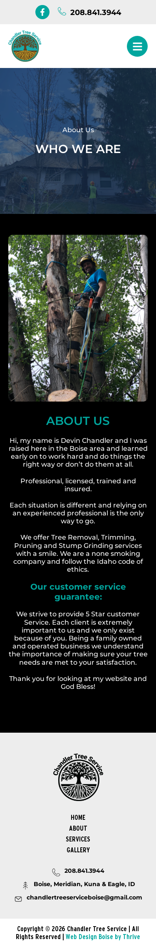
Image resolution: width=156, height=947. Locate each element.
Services (78, 839)
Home (78, 817)
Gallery (78, 850)
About (78, 828)
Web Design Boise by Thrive (103, 936)
